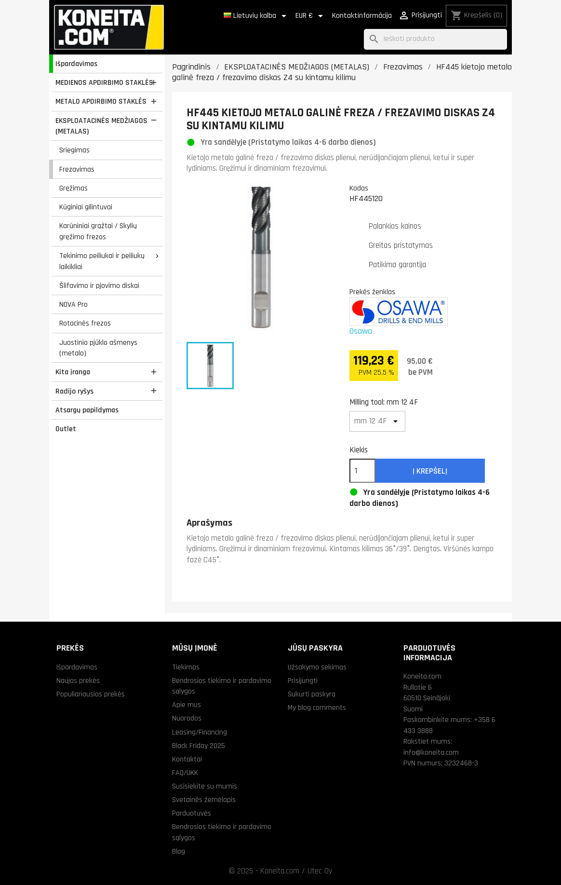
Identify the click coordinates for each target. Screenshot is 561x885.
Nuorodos (186, 718)
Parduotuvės (191, 813)
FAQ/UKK (185, 772)
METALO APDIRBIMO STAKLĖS (101, 101)
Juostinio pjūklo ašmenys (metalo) (98, 348)
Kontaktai (187, 759)
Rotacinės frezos (85, 323)
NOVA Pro (73, 304)
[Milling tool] (377, 421)
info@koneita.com (431, 752)
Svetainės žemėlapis (204, 799)
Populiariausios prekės (90, 694)
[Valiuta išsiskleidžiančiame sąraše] (310, 16)
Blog (178, 851)
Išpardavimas (76, 63)
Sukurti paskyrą (311, 694)
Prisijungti (303, 680)
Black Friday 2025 (198, 745)
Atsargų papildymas (87, 410)
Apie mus (186, 704)
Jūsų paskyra (315, 648)
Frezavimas (76, 169)
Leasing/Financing (199, 732)
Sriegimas (74, 150)
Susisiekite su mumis (204, 786)
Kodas (358, 188)
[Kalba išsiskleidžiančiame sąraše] (257, 16)
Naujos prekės (78, 680)
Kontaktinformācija (362, 16)
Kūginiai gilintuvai (85, 207)
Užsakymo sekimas (317, 667)
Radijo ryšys (74, 391)
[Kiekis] (362, 471)
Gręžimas (73, 188)
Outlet (65, 429)
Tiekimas (186, 667)
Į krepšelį (430, 471)
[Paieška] (435, 39)
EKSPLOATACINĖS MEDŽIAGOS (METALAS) (101, 126)
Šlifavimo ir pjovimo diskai (99, 285)
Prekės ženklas (372, 292)
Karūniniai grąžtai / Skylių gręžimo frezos (98, 231)
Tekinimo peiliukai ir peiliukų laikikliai (102, 261)
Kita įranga (72, 372)
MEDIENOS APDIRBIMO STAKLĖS (104, 82)
